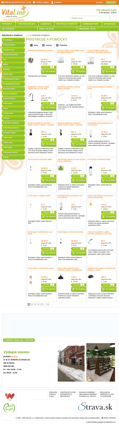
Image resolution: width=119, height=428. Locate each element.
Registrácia (110, 2)
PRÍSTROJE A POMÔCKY (67, 24)
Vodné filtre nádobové (11, 123)
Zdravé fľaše (7, 137)
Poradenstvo (66, 394)
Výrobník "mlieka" (9, 133)
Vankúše (6, 118)
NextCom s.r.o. (111, 422)
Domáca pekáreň (9, 45)
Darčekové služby (68, 392)
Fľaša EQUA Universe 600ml (99, 159)
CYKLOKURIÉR (105, 396)
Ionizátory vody (8, 50)
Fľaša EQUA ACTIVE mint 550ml (40, 159)
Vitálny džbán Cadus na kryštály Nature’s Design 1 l (100, 51)
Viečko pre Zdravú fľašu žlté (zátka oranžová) (100, 196)
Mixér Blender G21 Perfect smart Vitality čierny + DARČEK (41, 124)
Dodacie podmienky (87, 392)
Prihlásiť (99, 2)
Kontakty (58, 2)
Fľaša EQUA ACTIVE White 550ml (71, 232)
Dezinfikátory (7, 40)
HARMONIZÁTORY (90, 24)
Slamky (5, 157)
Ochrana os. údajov (87, 396)
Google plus (43, 395)
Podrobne (63, 45)
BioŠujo (14, 356)
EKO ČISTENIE (8, 29)
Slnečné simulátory (10, 94)
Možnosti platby (107, 394)
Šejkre (5, 108)
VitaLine (14, 11)
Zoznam (49, 45)
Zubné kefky (7, 147)
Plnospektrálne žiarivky (11, 84)
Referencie (65, 396)
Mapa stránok (110, 418)
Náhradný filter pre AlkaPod (40, 51)
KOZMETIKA (46, 24)
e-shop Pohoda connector (95, 422)
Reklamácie (105, 392)
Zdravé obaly (7, 142)
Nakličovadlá (7, 74)
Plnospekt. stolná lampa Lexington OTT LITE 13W (38, 88)
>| (47, 304)
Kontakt (52, 394)
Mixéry (5, 64)
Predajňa (53, 392)
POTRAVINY (7, 24)
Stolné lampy (7, 103)
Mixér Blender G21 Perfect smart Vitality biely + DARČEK (70, 124)
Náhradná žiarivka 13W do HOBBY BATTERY (69, 88)
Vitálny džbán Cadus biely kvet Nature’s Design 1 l (71, 51)
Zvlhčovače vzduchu (10, 152)
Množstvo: (46, 67)
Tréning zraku (8, 113)
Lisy (4, 59)
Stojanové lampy (9, 98)
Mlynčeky (6, 69)
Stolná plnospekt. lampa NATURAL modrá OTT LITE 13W (99, 233)
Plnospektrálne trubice (11, 79)
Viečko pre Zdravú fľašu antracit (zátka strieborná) (70, 269)
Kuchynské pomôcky (10, 55)
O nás (51, 396)
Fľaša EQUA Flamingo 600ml (39, 196)
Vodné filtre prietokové (11, 128)
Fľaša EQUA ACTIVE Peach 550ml (41, 268)
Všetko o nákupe (42, 2)
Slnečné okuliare (9, 89)
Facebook (37, 395)
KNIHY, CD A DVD (46, 29)
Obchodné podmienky (88, 394)
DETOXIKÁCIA (110, 24)
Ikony (36, 45)
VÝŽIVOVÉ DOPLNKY (26, 24)
